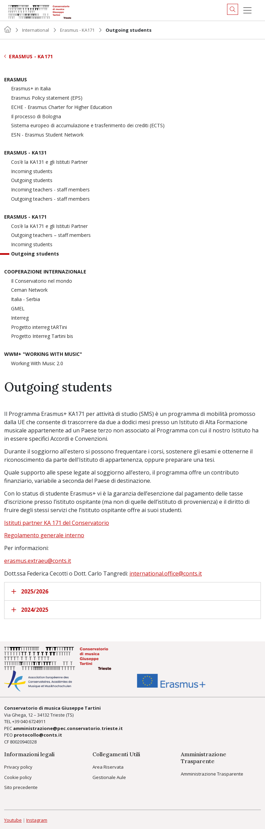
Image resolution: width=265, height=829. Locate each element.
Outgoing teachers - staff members (50, 199)
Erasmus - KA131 (25, 153)
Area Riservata (108, 767)
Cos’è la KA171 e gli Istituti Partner (49, 226)
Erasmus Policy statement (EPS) (46, 98)
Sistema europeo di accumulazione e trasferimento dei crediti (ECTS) (88, 126)
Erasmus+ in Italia (31, 89)
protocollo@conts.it (38, 735)
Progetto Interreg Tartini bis (42, 336)
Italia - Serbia (25, 299)
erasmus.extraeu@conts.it (37, 561)
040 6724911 (33, 721)
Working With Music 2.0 (37, 364)
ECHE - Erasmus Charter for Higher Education (61, 107)
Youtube (13, 820)
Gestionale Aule (109, 777)
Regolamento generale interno (44, 535)
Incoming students (31, 171)
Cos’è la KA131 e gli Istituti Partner (49, 162)
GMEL (17, 309)
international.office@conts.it (165, 573)
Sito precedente (21, 787)
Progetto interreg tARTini (39, 327)
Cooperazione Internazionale (45, 272)
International (35, 30)
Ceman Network (29, 290)
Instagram (36, 820)
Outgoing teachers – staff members (51, 235)
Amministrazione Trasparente (212, 774)
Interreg (20, 318)
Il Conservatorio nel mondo (41, 281)
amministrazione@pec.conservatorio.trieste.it (68, 728)
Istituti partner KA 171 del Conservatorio (56, 523)
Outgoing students (31, 180)
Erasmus (15, 80)
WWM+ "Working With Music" (43, 354)
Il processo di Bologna (36, 117)
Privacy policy (18, 767)
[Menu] (247, 10)
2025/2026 (29, 591)
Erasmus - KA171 (77, 30)
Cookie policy (18, 777)
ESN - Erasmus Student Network (47, 135)
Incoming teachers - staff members (50, 190)
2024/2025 (29, 609)
